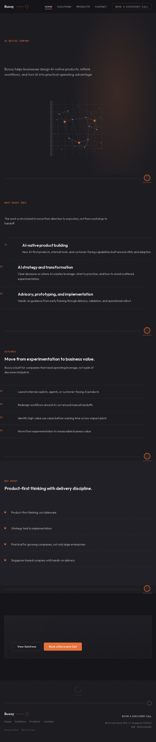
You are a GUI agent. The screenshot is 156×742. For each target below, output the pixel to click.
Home (48, 6)
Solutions (64, 6)
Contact (101, 6)
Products (83, 6)
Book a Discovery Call (132, 6)
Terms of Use (28, 730)
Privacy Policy (11, 730)
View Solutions (26, 647)
